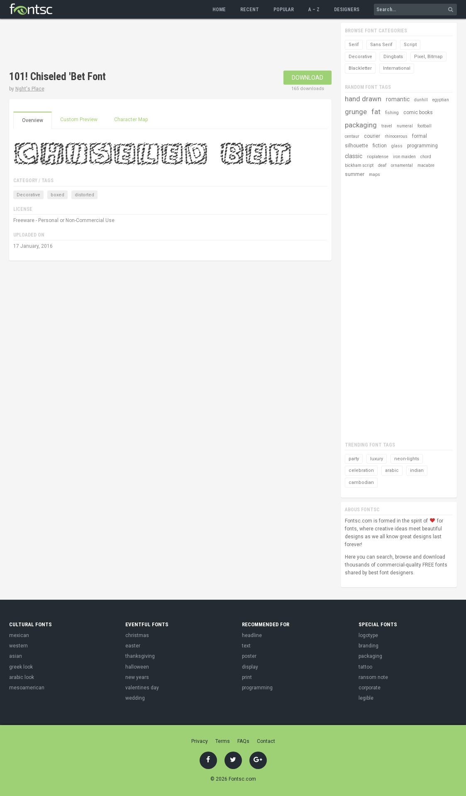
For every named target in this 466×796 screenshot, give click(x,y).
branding (368, 646)
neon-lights (406, 458)
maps (374, 174)
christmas (137, 635)
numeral (405, 126)
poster (249, 656)
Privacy (199, 741)
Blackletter (360, 68)
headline (252, 635)
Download (307, 77)
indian (417, 470)
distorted (84, 195)
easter (132, 646)
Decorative (28, 195)
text (246, 646)
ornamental (402, 165)
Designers (346, 9)
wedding (135, 698)
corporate (370, 688)
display (250, 667)
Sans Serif (381, 44)
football (424, 126)
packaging (361, 125)
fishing (392, 112)
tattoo (365, 667)
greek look (21, 667)
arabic (392, 470)
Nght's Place (29, 89)
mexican (19, 635)
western (18, 646)
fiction (380, 146)
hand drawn (363, 99)
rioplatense (377, 156)
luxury (376, 458)
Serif (354, 44)
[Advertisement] (160, 45)
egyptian (440, 100)
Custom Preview (79, 119)
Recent (249, 9)
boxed (57, 195)
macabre (425, 165)
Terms (222, 741)
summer (354, 174)
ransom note (373, 677)
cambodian (361, 482)
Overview (32, 120)
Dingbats (393, 56)
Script (410, 44)
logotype (368, 635)
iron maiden (404, 156)
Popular (283, 9)
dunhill (421, 100)
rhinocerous (396, 136)
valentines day (142, 688)
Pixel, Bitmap (428, 56)
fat (376, 111)
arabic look (21, 677)
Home (219, 9)
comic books (418, 112)
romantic (398, 99)
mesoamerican (26, 688)
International (396, 68)
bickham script (359, 165)
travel (386, 126)
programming (422, 146)
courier (372, 136)
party (354, 458)
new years (137, 677)
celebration (361, 470)
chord (425, 156)
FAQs (243, 741)
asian (15, 656)
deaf (382, 165)
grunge (356, 111)
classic (353, 156)
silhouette (356, 146)
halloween (137, 667)
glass (397, 146)
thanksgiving (140, 656)
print (247, 677)
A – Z (314, 9)
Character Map (131, 119)
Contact (266, 741)
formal (419, 136)
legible (366, 698)
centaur (352, 136)
